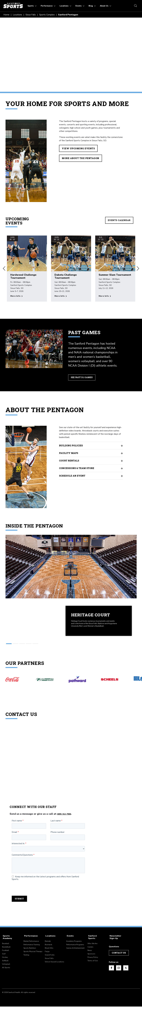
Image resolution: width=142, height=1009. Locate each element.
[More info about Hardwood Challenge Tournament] (16, 296)
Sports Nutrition (29, 953)
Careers (90, 949)
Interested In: (18, 848)
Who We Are (92, 946)
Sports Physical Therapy (32, 956)
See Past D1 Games (83, 377)
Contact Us (119, 957)
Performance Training (31, 949)
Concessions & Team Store (91, 468)
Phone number (57, 837)
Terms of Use (92, 963)
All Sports (6, 970)
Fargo (47, 956)
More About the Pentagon (80, 158)
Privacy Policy (92, 960)
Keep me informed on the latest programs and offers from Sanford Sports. (45, 883)
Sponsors (91, 956)
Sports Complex (47, 14)
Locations (17, 14)
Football (5, 953)
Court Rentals (91, 461)
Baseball (5, 946)
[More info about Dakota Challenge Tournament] (61, 296)
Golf (4, 956)
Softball (5, 963)
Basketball (6, 949)
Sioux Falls (31, 14)
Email (14, 837)
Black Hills (49, 953)
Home (6, 14)
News (89, 953)
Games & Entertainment (75, 953)
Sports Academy (10, 941)
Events (69, 941)
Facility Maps (91, 453)
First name (17, 825)
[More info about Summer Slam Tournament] (105, 296)
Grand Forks (50, 960)
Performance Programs (75, 949)
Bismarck (48, 949)
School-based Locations (54, 966)
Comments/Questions (22, 860)
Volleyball (6, 966)
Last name (56, 825)
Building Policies (91, 445)
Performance (30, 941)
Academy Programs (74, 946)
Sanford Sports (95, 941)
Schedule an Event (91, 476)
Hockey (5, 960)
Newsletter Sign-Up (114, 941)
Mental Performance (31, 946)
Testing (26, 960)
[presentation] (33, 893)
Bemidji (48, 946)
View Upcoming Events (78, 148)
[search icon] (135, 6)
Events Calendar (119, 220)
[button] (4, 268)
